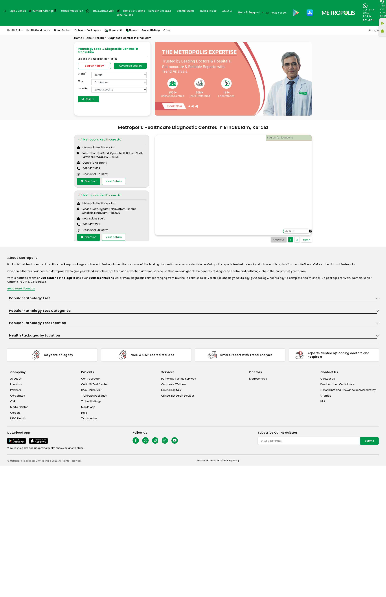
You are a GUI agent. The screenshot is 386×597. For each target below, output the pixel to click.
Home (78, 38)
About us (227, 10)
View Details (114, 181)
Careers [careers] (15, 413)
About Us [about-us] (16, 378)
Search (88, 99)
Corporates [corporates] (17, 396)
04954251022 (91, 168)
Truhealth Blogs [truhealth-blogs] (91, 401)
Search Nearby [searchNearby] (94, 66)
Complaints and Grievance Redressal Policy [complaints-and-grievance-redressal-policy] (348, 390)
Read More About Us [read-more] (21, 288)
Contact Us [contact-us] (327, 378)
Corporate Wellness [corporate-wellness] (173, 384)
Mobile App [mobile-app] (88, 407)
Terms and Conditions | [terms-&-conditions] (209, 460)
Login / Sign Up (18, 10)
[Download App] (16, 441)
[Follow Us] (136, 440)
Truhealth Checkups (159, 10)
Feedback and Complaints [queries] (337, 384)
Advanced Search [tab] (130, 66)
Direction (88, 181)
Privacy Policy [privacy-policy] (231, 460)
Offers (167, 30)
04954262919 (91, 224)
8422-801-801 (278, 12)
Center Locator (185, 10)
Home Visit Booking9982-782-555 (131, 12)
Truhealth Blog (208, 10)
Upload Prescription (72, 10)
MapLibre (289, 231)
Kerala (99, 38)
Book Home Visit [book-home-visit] (91, 390)
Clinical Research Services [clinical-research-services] (177, 396)
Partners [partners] (15, 390)
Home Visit (113, 30)
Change (48, 11)
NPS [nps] (322, 401)
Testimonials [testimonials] (89, 418)
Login (375, 30)
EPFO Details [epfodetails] (18, 418)
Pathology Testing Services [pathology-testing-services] (178, 378)
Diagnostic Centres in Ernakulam (129, 38)
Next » (306, 239)
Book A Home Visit (103, 10)
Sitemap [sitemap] (325, 396)
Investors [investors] (16, 384)
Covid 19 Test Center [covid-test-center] (94, 384)
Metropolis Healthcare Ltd (99, 139)
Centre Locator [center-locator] (91, 378)
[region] (233, 185)
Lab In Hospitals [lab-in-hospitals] (171, 390)
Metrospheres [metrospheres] (258, 378)
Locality (83, 88)
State (82, 74)
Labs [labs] (84, 413)
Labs (88, 38)
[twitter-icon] (145, 440)
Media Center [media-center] (19, 407)
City (80, 81)
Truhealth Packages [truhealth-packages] (94, 396)
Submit (369, 441)
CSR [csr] (12, 401)
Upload (132, 30)
